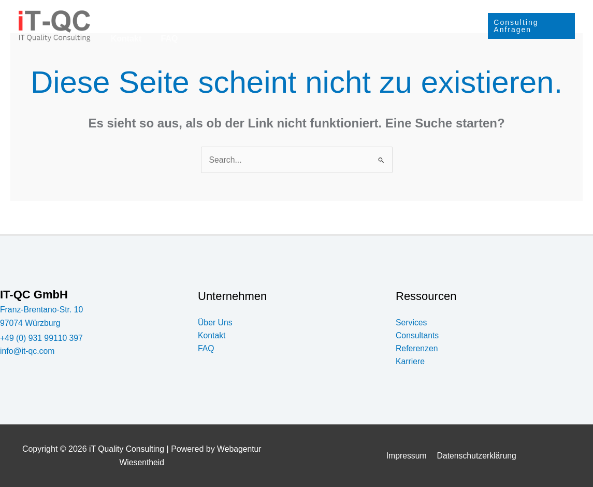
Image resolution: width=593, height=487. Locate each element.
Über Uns (389, 12)
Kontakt (439, 12)
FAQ (117, 38)
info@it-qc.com (27, 351)
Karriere (333, 13)
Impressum (406, 456)
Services (148, 13)
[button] (165, 13)
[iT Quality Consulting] (54, 25)
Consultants (210, 12)
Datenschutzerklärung (476, 456)
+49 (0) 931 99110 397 (42, 338)
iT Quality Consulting (126, 449)
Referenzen (273, 12)
